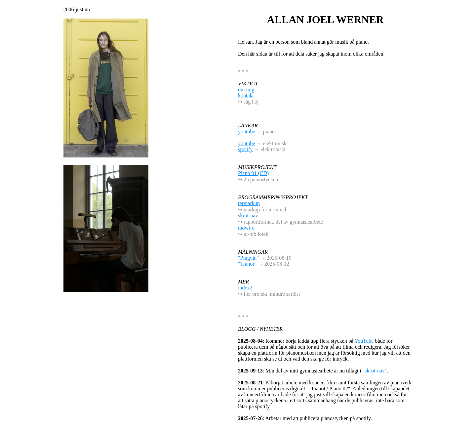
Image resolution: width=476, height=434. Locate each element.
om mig (246, 89)
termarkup (249, 203)
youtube (246, 131)
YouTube (364, 341)
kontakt (246, 95)
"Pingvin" (248, 258)
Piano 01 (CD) (253, 173)
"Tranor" (247, 264)
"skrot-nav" (375, 370)
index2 (245, 287)
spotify (245, 149)
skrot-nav (248, 215)
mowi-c (246, 228)
